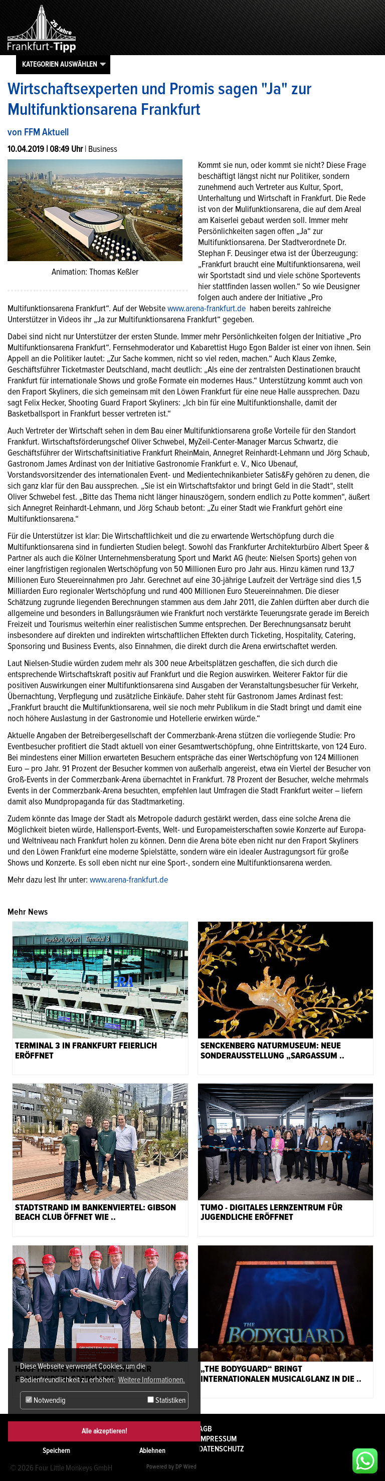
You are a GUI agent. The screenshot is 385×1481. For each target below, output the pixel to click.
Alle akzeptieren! (104, 1431)
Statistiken (166, 1400)
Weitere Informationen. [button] (151, 1380)
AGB (205, 1429)
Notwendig (46, 1400)
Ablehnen (152, 1450)
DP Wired (186, 1466)
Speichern (56, 1450)
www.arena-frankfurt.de (207, 308)
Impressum (218, 1439)
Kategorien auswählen (59, 64)
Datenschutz (221, 1449)
